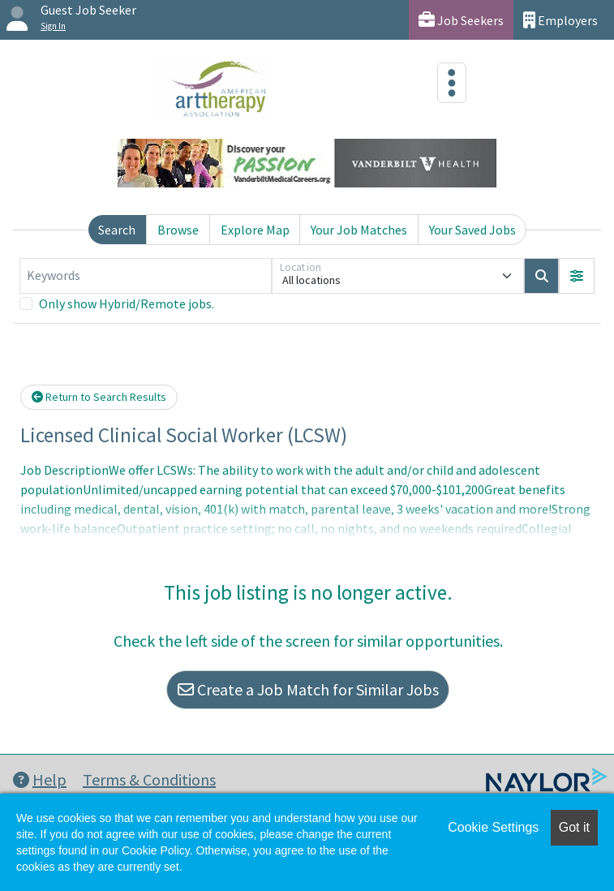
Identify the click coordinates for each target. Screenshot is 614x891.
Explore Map (255, 230)
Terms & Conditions (149, 779)
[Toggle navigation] (451, 82)
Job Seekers (461, 20)
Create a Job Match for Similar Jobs (308, 689)
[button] (577, 276)
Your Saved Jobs (472, 230)
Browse (178, 230)
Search (116, 230)
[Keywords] (145, 276)
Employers (560, 20)
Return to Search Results (99, 397)
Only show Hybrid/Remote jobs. (126, 303)
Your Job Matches (359, 230)
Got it (574, 827)
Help (40, 779)
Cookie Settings (493, 827)
